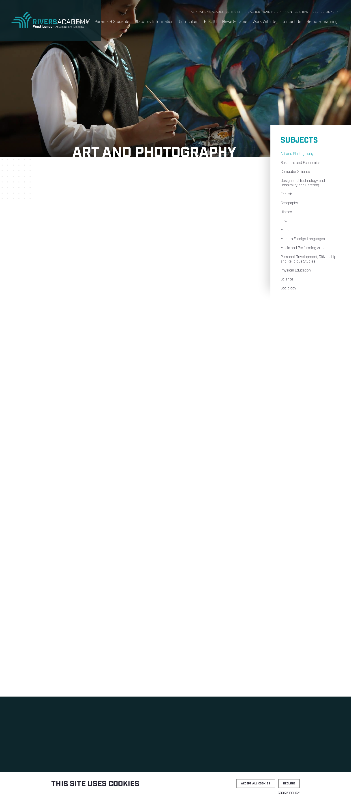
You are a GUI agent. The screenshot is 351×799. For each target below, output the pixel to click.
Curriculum (189, 21)
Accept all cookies (255, 783)
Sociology (288, 288)
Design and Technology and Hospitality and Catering (302, 183)
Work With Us (264, 21)
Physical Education (295, 270)
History (286, 212)
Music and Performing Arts (301, 248)
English (286, 194)
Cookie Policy (289, 793)
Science (286, 279)
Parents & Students (111, 21)
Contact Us (291, 21)
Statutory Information (154, 21)
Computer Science (295, 171)
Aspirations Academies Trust (216, 12)
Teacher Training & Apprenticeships (277, 12)
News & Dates (234, 21)
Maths (285, 230)
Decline (289, 783)
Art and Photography (297, 154)
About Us (81, 21)
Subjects (299, 140)
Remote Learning (322, 21)
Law (283, 221)
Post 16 (210, 21)
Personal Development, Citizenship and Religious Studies (308, 259)
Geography (289, 203)
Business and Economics (300, 163)
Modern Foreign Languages (302, 239)
